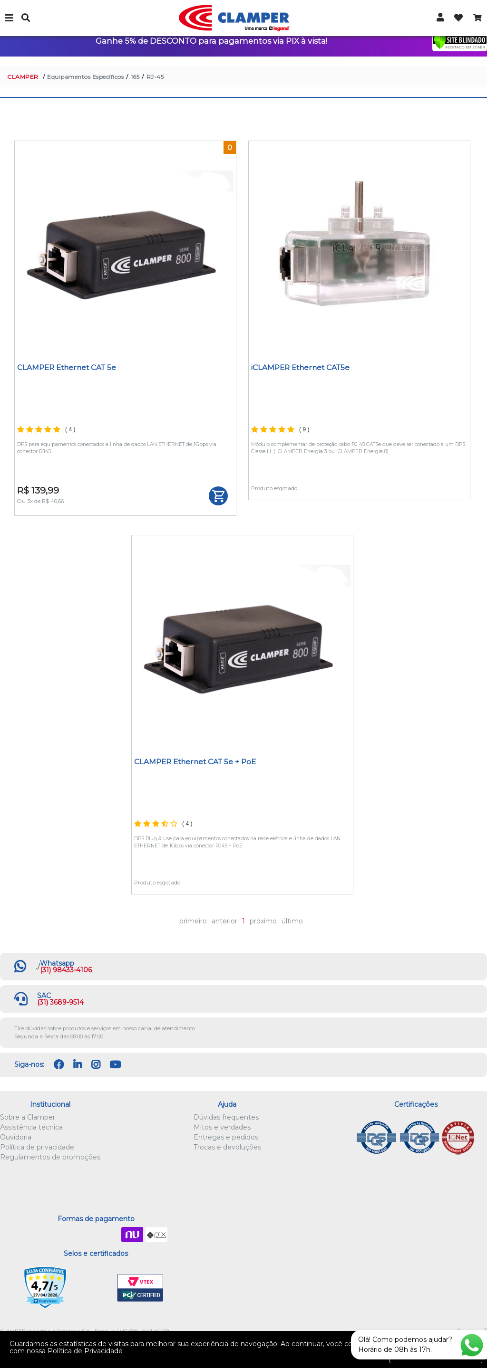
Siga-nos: (29, 1064)
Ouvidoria (15, 1137)
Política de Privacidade (85, 1351)
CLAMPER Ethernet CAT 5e (66, 367)
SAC (44, 995)
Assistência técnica (31, 1127)
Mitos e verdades (222, 1127)
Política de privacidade (37, 1147)
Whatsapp (57, 963)
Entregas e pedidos (226, 1137)
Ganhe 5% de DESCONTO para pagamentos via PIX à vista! (211, 41)
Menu (9, 18)
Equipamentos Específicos (85, 76)
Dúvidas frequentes (226, 1117)
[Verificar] (459, 41)
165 (135, 76)
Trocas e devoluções (227, 1147)
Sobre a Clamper (27, 1117)
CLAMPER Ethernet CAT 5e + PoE (195, 761)
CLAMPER (23, 76)
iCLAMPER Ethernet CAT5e (300, 367)
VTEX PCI (140, 1288)
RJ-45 (155, 76)
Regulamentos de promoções (50, 1157)
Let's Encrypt (94, 1288)
